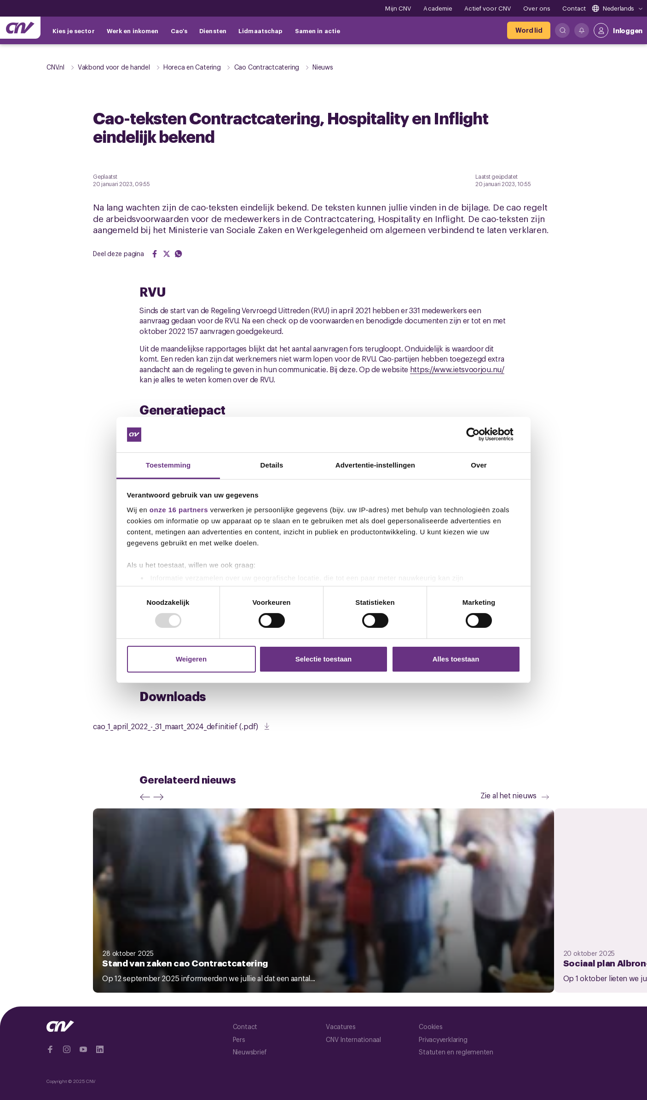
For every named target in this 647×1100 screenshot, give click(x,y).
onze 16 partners (179, 510)
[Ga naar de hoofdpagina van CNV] (20, 28)
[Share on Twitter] (166, 253)
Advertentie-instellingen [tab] (375, 465)
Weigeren (191, 659)
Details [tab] (271, 465)
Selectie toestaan (323, 659)
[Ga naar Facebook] (50, 1049)
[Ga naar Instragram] (66, 1049)
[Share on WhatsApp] (178, 253)
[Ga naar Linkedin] (100, 1049)
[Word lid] (528, 30)
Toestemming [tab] (168, 465)
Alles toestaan (456, 659)
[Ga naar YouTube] (83, 1049)
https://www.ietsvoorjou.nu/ (457, 369)
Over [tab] (479, 465)
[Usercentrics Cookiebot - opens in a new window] (480, 434)
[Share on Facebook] (154, 253)
